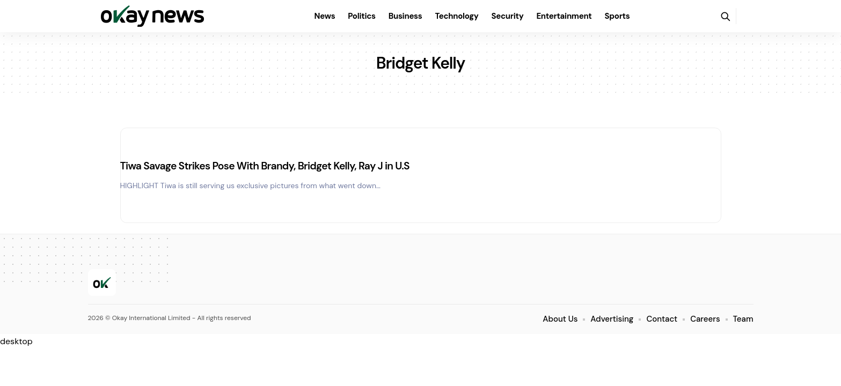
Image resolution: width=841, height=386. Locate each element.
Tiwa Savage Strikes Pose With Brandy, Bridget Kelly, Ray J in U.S (277, 165)
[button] (725, 16)
